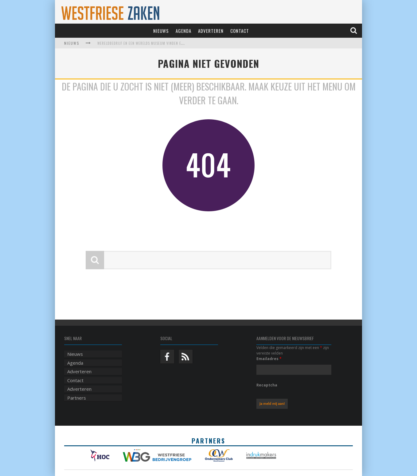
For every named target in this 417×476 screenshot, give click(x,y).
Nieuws (161, 30)
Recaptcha (266, 385)
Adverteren (211, 30)
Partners (76, 398)
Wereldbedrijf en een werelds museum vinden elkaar (144, 43)
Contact (239, 30)
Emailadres (269, 358)
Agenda (183, 30)
